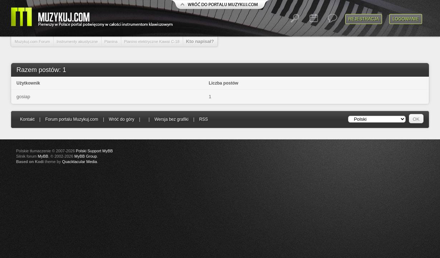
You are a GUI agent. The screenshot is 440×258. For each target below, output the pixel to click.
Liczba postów (223, 83)
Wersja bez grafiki (172, 119)
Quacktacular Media (79, 161)
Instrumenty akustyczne (77, 41)
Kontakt (27, 119)
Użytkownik (28, 83)
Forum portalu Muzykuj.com (71, 119)
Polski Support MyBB (94, 151)
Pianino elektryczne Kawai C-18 (152, 41)
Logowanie (405, 19)
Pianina (111, 41)
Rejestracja (363, 19)
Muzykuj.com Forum (32, 41)
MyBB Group (85, 156)
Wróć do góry (121, 119)
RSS (203, 119)
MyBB (43, 156)
